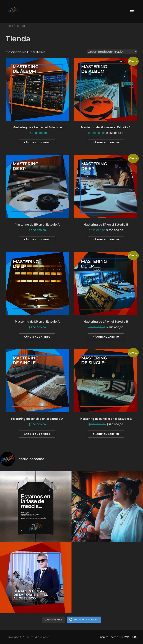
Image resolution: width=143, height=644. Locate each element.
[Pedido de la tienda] (112, 52)
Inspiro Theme (108, 637)
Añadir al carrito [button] (37, 142)
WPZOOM (130, 637)
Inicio (9, 25)
